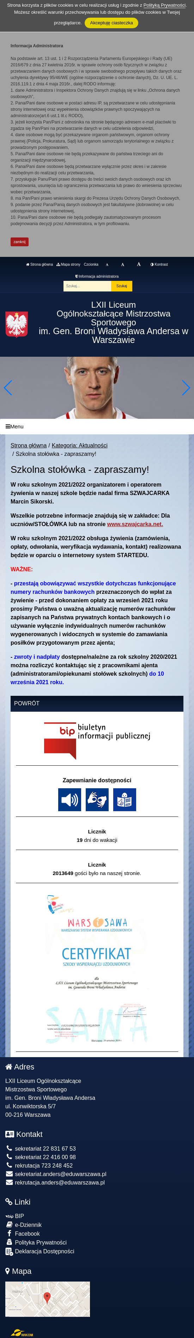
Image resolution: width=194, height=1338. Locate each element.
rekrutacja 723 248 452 (39, 1166)
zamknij (20, 242)
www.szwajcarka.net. (135, 524)
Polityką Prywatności (165, 5)
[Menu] (97, 427)
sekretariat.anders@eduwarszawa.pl (55, 1174)
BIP (14, 1216)
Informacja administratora (97, 276)
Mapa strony (68, 264)
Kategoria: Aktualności (80, 445)
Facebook (22, 1233)
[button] (185, 388)
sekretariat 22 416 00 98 (40, 1157)
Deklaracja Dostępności (39, 1252)
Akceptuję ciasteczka (111, 22)
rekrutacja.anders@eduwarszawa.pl (55, 1183)
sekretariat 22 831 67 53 (40, 1149)
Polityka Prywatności (36, 1242)
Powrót (27, 703)
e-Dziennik (23, 1224)
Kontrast (159, 264)
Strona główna (39, 264)
